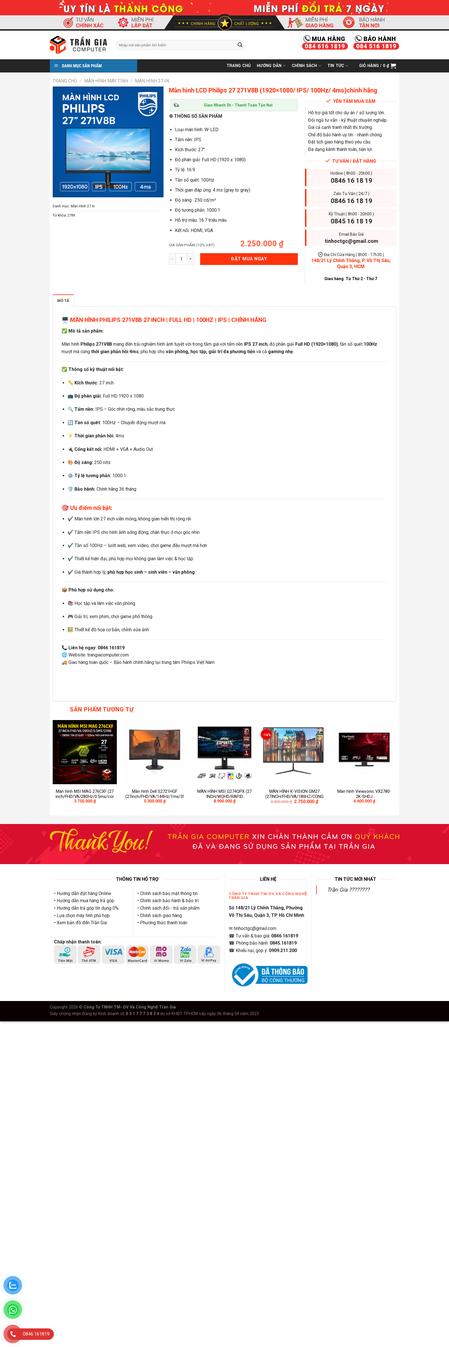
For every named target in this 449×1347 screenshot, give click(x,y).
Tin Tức (337, 65)
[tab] (63, 300)
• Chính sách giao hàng (159, 915)
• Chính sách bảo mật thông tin (167, 893)
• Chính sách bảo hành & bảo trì (168, 900)
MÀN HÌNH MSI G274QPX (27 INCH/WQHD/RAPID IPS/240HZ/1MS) (224, 794)
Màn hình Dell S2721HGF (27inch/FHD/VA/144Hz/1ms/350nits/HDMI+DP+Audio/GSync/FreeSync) (154, 794)
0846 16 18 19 (351, 180)
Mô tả (63, 300)
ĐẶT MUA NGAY (249, 258)
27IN (71, 215)
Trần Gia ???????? (348, 889)
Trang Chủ (239, 65)
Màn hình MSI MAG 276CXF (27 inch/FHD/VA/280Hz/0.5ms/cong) (85, 794)
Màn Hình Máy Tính (106, 81)
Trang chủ (65, 81)
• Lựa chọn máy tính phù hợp (82, 915)
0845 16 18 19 (351, 221)
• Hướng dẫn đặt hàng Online (82, 893)
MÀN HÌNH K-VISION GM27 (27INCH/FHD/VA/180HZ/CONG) (294, 794)
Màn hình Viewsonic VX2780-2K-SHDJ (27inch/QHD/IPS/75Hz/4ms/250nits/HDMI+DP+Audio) (364, 794)
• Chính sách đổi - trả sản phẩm (168, 908)
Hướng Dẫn (271, 65)
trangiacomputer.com (108, 655)
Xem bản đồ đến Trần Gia (82, 922)
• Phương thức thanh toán (162, 922)
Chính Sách (306, 65)
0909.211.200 (283, 950)
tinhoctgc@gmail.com (351, 241)
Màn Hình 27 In (152, 81)
